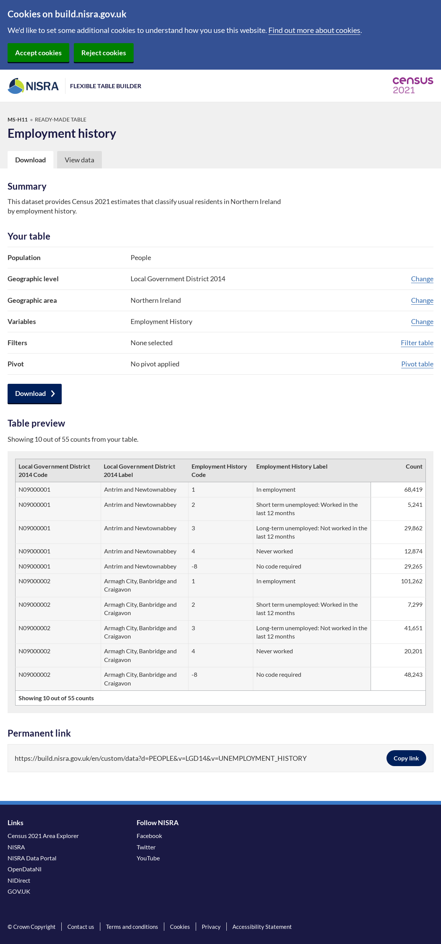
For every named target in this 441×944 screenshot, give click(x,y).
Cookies (180, 926)
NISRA (16, 847)
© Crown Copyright (32, 926)
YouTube (148, 857)
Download (30, 393)
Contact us (80, 926)
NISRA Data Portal (32, 857)
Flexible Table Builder (105, 85)
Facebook (149, 835)
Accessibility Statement (262, 926)
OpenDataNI (25, 868)
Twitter (146, 847)
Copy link (406, 758)
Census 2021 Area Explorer (43, 835)
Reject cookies (103, 52)
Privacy (211, 926)
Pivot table (417, 364)
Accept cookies (38, 52)
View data (79, 160)
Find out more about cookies (314, 29)
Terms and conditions (132, 926)
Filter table (417, 342)
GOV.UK (19, 891)
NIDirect (19, 880)
